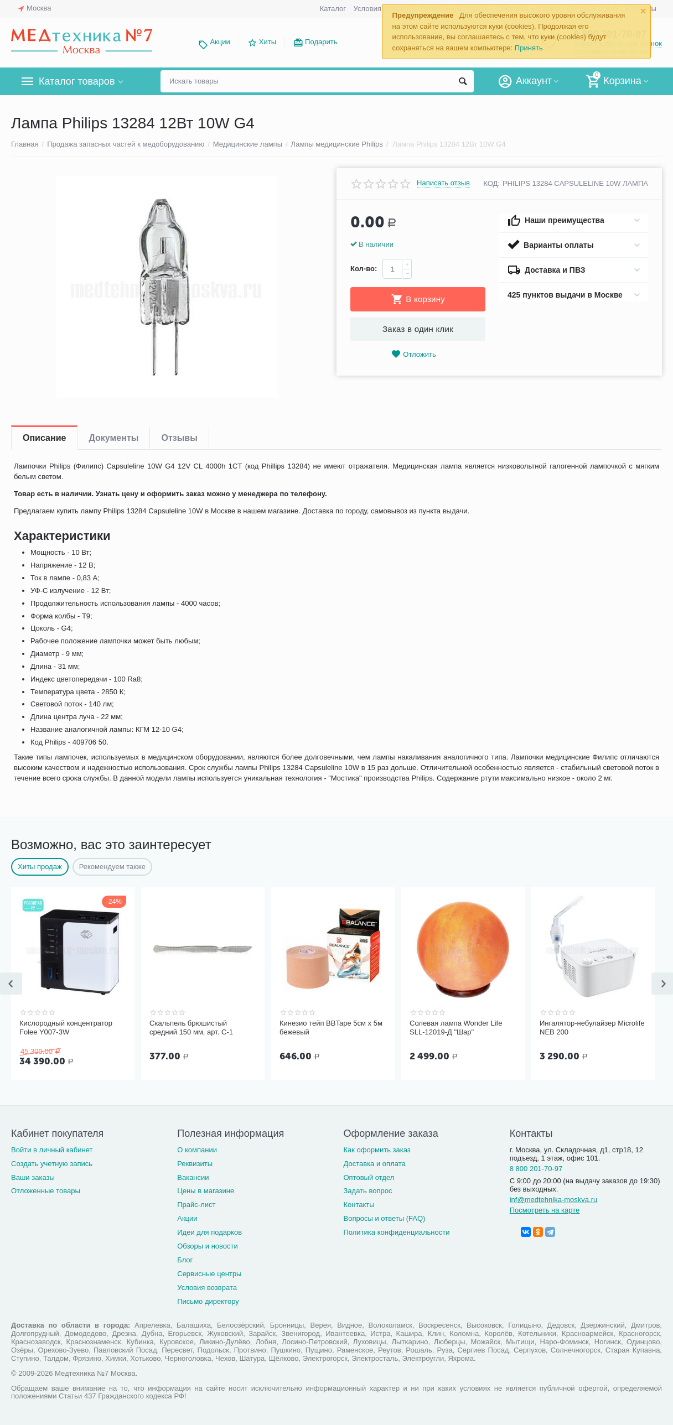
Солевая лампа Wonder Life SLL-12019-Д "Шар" (456, 1027)
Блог (185, 1259)
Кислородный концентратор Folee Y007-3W (65, 1027)
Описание (44, 438)
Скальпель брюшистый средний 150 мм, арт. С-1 (191, 1027)
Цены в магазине (205, 1189)
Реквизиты (195, 1162)
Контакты (358, 1203)
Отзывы (179, 438)
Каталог (333, 8)
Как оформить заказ (376, 1149)
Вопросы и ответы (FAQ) (384, 1217)
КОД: (491, 183)
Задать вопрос (367, 1189)
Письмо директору (208, 1300)
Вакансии (193, 1176)
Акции (220, 42)
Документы (113, 438)
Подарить (321, 42)
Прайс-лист (196, 1203)
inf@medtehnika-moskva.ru (554, 1198)
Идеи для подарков (209, 1231)
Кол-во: (363, 268)
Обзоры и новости (207, 1245)
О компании (197, 1149)
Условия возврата (207, 1286)
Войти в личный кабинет (52, 1149)
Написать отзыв (443, 183)
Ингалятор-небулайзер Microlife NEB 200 (592, 1027)
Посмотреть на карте (545, 1209)
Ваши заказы (33, 1176)
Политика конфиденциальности (396, 1231)
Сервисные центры (209, 1272)
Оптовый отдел (368, 1176)
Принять (529, 48)
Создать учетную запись (51, 1162)
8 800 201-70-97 (536, 1167)
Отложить (413, 354)
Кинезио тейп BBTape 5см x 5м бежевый (330, 1027)
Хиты (267, 42)
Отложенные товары (45, 1189)
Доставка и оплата (374, 1162)
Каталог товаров (77, 81)
